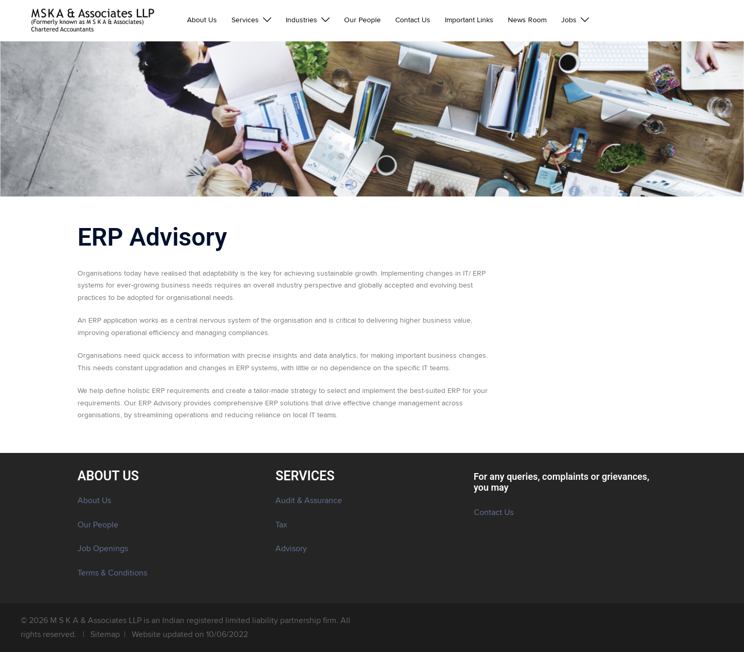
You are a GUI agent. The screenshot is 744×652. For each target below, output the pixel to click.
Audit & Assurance (308, 500)
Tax (281, 525)
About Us (202, 20)
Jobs (569, 20)
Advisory (291, 548)
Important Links (469, 20)
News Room (527, 20)
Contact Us (412, 20)
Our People (362, 20)
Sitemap (105, 634)
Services (245, 20)
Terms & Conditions (112, 573)
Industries (301, 20)
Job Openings (103, 548)
